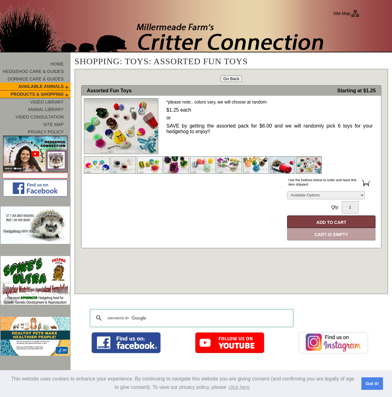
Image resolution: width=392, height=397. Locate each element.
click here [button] (239, 387)
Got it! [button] (372, 383)
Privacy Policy (46, 131)
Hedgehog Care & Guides (33, 71)
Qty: (344, 207)
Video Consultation (40, 116)
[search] (191, 318)
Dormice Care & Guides (35, 78)
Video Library (47, 101)
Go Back (231, 78)
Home (57, 63)
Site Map (341, 13)
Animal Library (46, 109)
